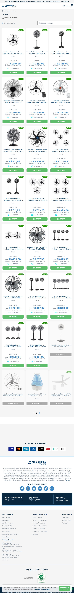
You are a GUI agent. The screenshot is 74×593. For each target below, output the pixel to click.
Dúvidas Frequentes (39, 523)
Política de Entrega (39, 528)
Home (6, 11)
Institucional (7, 515)
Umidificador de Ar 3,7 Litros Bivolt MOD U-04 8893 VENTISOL (37, 395)
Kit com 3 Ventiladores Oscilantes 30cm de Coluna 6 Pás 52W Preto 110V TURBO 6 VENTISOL (36, 298)
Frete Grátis (65, 517)
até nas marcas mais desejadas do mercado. (37, 1)
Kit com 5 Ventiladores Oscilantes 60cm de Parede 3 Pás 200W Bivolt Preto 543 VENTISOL (61, 152)
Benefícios (67, 515)
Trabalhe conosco (7, 523)
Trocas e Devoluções (39, 526)
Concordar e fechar (64, 588)
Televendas (7, 540)
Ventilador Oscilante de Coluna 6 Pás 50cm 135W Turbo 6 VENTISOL (36, 53)
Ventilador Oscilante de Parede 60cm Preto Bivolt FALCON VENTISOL (37, 151)
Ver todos (5, 560)
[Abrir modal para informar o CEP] (63, 6)
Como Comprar (37, 517)
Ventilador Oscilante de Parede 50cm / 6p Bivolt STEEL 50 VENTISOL (13, 102)
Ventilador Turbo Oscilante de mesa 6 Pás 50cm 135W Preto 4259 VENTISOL (13, 151)
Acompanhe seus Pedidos (10, 534)
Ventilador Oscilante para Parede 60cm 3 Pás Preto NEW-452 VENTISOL (37, 102)
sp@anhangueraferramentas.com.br (10, 557)
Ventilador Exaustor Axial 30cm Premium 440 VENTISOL (13, 297)
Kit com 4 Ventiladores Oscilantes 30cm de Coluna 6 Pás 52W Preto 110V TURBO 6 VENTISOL (60, 250)
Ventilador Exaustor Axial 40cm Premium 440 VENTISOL (37, 248)
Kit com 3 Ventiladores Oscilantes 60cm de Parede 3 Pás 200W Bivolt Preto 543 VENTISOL (37, 201)
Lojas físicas (5, 520)
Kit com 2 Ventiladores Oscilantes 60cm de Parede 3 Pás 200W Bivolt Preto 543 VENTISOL (13, 250)
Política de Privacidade (40, 531)
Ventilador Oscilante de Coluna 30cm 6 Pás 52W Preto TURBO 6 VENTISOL (60, 53)
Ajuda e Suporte (40, 515)
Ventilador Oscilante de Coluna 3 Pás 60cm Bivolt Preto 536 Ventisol (61, 346)
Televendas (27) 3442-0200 (11, 550)
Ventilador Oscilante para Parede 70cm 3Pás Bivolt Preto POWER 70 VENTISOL (61, 102)
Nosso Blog (5, 537)
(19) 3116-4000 (10, 499)
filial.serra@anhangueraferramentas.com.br (12, 551)
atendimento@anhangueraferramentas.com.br (40, 500)
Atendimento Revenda (9, 528)
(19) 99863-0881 (62, 501)
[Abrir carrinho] (70, 6)
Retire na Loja (66, 520)
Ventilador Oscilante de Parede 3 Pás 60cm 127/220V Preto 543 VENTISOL (13, 53)
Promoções (65, 523)
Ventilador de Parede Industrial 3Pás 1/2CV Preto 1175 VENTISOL (13, 394)
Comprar (37, 72)
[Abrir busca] (67, 6)
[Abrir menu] (3, 6)
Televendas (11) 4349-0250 (10, 556)
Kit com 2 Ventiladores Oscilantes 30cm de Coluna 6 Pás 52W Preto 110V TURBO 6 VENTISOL (13, 201)
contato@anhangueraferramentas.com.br (14, 500)
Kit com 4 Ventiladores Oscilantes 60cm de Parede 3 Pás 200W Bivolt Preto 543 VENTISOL (61, 201)
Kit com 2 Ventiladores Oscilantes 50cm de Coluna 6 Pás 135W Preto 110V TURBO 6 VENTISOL (37, 347)
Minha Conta (5, 531)
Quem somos (6, 517)
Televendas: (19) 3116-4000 (10, 545)
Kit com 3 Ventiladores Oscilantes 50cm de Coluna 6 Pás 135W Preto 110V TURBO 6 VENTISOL (13, 347)
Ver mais (67, 480)
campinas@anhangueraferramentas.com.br (12, 546)
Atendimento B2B (7, 526)
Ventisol (13, 11)
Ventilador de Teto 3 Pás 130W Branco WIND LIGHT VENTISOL (61, 394)
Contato (35, 534)
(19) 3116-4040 (34, 499)
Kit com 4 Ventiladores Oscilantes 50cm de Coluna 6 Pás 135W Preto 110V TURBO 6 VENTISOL (61, 298)
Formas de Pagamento (40, 520)
